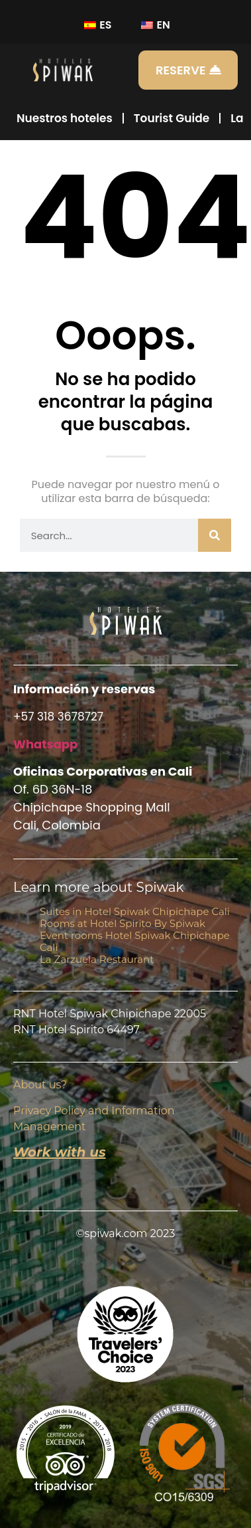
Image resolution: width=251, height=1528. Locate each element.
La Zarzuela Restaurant (97, 959)
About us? (40, 1084)
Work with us (59, 1152)
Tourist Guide (171, 118)
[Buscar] (214, 535)
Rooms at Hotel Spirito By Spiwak (122, 923)
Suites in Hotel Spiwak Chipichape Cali (135, 911)
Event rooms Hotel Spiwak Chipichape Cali (135, 941)
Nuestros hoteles (65, 118)
